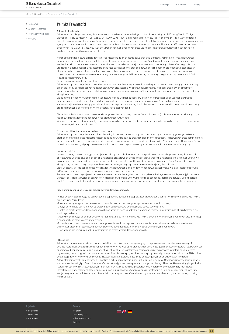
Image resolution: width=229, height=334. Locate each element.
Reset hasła (33, 318)
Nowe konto (33, 314)
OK (211, 331)
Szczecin (30, 7)
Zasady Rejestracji (37, 29)
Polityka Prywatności (38, 34)
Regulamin (33, 24)
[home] (27, 14)
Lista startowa (179, 5)
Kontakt (32, 38)
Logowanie (33, 311)
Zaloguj (195, 5)
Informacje (164, 5)
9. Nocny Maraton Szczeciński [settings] (45, 14)
